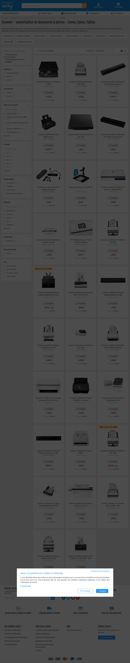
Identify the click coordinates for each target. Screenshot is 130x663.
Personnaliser (85, 591)
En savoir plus (25, 586)
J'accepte (102, 591)
